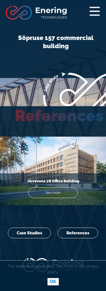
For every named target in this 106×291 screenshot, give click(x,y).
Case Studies (29, 233)
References (77, 233)
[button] (6, 172)
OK (53, 281)
